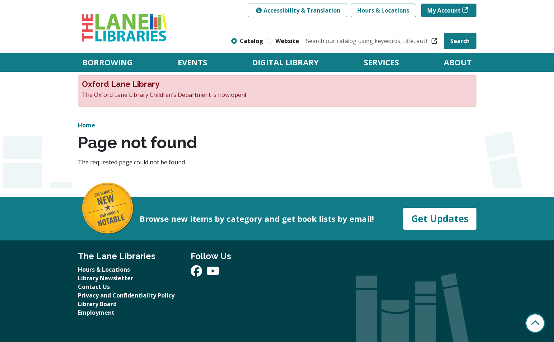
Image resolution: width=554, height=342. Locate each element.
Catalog (251, 41)
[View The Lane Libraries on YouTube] (212, 273)
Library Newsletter (105, 278)
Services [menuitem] (381, 62)
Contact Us (94, 287)
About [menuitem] (458, 62)
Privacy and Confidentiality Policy (126, 295)
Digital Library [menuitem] (285, 62)
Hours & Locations (383, 10)
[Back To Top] (535, 323)
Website (287, 41)
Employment (96, 313)
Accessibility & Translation (298, 10)
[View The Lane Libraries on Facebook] (197, 273)
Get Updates (440, 218)
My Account (444, 10)
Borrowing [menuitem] (107, 62)
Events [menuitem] (192, 62)
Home (86, 125)
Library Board (97, 304)
